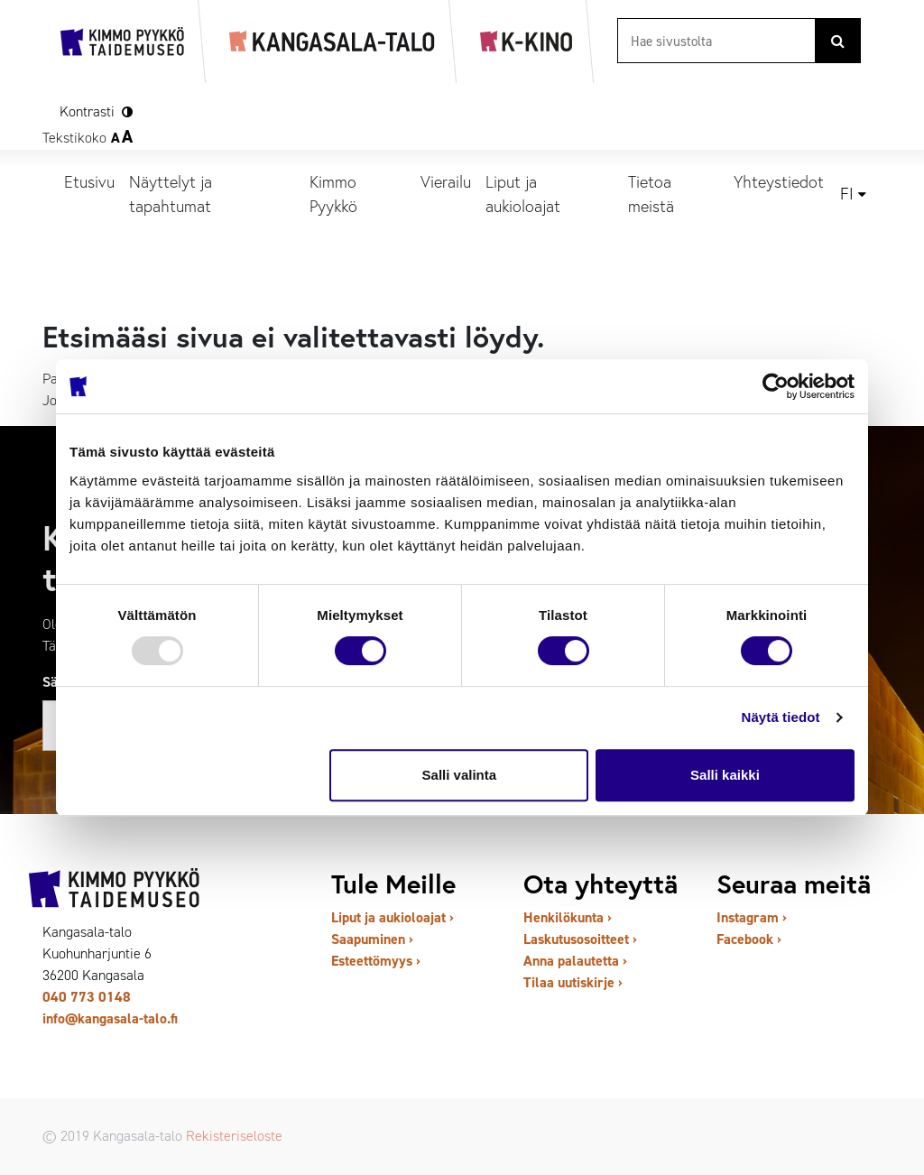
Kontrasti (87, 111)
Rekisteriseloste (234, 1135)
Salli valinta (459, 774)
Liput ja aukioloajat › (392, 917)
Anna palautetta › (575, 960)
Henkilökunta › (567, 917)
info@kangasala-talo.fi (110, 1018)
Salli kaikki (725, 774)
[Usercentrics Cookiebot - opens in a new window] (776, 386)
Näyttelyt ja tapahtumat (170, 194)
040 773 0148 (86, 996)
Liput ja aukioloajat (522, 194)
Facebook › (748, 939)
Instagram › (751, 917)
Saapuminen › (372, 939)
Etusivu (89, 181)
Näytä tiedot (781, 717)
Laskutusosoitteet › (580, 939)
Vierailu (445, 181)
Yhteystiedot (779, 181)
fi (847, 194)
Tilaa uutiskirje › (573, 982)
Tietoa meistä (651, 194)
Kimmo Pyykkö (333, 194)
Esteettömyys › (375, 960)
